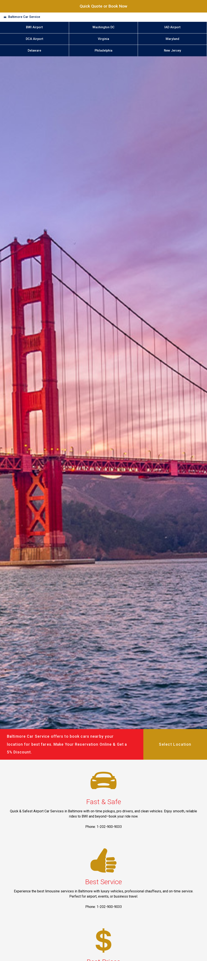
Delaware (34, 50)
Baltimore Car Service (24, 17)
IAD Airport (172, 27)
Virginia (103, 39)
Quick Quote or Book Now (103, 6)
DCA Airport (34, 39)
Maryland (172, 39)
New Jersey (172, 50)
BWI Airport (34, 27)
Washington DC (103, 27)
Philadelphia (103, 50)
